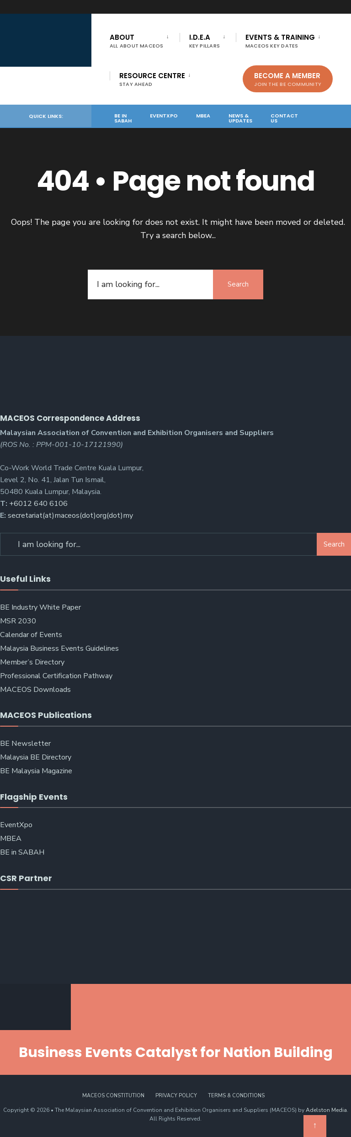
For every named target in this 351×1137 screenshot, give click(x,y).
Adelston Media (326, 1110)
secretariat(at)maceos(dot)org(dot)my (70, 515)
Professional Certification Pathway (56, 676)
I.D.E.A (204, 40)
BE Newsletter (25, 744)
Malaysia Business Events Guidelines (59, 648)
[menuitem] (145, 39)
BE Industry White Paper (40, 607)
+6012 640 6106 (38, 504)
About (137, 40)
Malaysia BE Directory (35, 757)
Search (238, 284)
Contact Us (284, 118)
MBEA (203, 115)
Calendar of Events (31, 635)
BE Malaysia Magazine (36, 771)
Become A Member (287, 79)
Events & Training (280, 40)
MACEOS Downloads (35, 690)
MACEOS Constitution (113, 1095)
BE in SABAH (123, 118)
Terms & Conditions (236, 1095)
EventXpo (164, 115)
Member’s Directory (32, 662)
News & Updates (240, 118)
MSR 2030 (18, 621)
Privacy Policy (176, 1095)
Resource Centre (152, 79)
